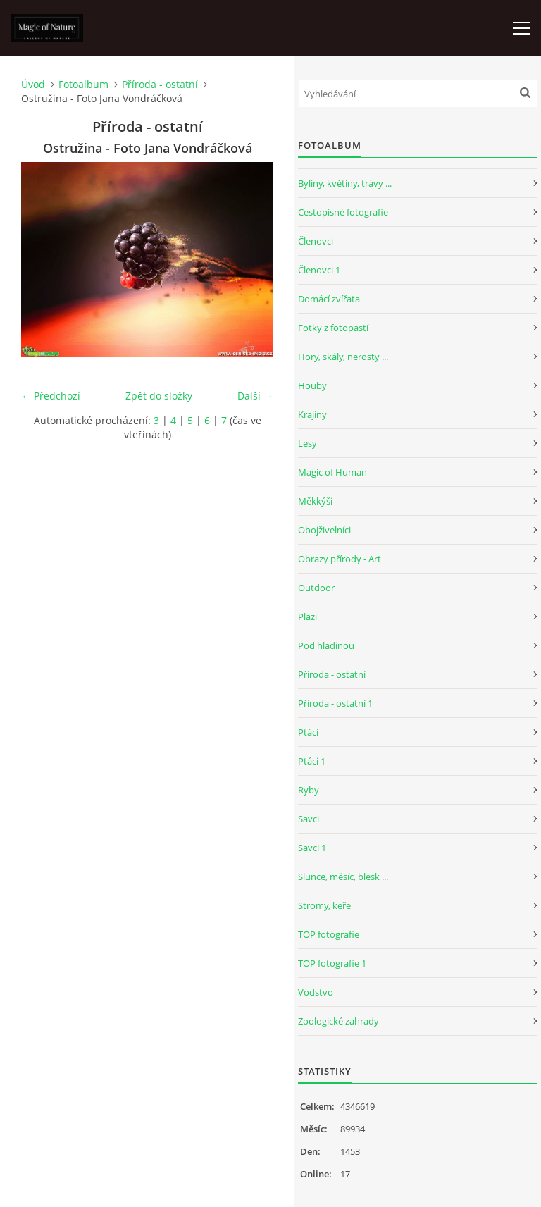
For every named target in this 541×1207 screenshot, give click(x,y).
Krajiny (312, 414)
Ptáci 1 (311, 761)
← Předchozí (50, 395)
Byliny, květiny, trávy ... (345, 183)
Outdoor (316, 587)
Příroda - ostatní (160, 84)
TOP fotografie (328, 934)
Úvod (33, 84)
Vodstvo (315, 992)
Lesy (307, 443)
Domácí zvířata (329, 298)
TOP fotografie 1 (332, 963)
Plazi (307, 616)
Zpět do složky (158, 395)
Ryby (308, 790)
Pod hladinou (326, 645)
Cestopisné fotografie (343, 212)
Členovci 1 (319, 270)
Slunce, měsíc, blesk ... (343, 876)
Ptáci (308, 732)
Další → (255, 395)
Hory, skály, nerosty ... (343, 356)
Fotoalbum (83, 84)
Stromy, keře (324, 905)
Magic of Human (332, 472)
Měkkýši (315, 501)
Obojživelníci (324, 530)
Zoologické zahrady (338, 1021)
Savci (308, 818)
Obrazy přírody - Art (339, 558)
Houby (312, 385)
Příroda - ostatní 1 (335, 703)
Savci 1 (312, 847)
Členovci (315, 241)
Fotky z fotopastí (333, 327)
